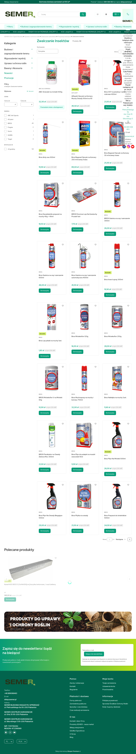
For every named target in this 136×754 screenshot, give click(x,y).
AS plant (10, 119)
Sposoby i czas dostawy (78, 707)
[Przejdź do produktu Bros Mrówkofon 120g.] (84, 317)
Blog (71, 737)
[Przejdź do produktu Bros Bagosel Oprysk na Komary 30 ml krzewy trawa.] (117, 134)
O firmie (73, 734)
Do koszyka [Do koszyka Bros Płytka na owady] (77, 531)
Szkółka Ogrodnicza (77, 731)
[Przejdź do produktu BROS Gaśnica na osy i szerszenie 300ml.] (117, 195)
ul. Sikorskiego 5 (128, 117)
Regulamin (74, 689)
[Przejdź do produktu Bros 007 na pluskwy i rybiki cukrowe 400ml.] (117, 73)
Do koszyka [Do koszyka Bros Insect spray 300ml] (110, 295)
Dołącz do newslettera (94, 654)
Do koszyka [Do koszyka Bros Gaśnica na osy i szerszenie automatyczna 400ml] (77, 290)
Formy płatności (76, 700)
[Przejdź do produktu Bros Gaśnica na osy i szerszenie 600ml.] (51, 256)
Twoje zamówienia (109, 683)
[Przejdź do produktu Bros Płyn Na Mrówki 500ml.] (117, 435)
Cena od (7, 101)
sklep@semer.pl (126, 2)
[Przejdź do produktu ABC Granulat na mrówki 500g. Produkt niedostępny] (51, 73)
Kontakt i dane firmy (77, 721)
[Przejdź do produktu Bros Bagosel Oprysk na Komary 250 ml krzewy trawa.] (84, 134)
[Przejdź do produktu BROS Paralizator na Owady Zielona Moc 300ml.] (51, 435)
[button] (83, 14)
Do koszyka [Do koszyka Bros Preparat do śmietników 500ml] (110, 531)
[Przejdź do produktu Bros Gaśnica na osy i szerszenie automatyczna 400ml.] (84, 256)
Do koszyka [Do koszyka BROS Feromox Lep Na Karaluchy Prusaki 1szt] (77, 229)
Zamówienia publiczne (78, 704)
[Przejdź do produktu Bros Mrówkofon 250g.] (117, 317)
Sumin (10, 131)
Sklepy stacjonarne (11, 2)
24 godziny (11, 149)
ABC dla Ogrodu (13, 115)
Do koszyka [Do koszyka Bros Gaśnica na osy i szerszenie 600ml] (44, 290)
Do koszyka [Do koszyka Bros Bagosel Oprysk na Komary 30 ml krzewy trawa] (110, 168)
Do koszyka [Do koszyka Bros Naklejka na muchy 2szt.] (110, 413)
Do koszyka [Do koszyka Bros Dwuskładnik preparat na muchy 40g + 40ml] (44, 229)
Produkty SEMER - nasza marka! (82, 724)
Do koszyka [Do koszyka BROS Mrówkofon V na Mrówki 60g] (44, 413)
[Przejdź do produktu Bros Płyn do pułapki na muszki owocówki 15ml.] (84, 435)
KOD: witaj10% (20, 32)
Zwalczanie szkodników (48, 36)
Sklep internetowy (67, 751)
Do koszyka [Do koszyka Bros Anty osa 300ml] (44, 172)
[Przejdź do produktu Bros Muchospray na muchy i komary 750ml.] (84, 378)
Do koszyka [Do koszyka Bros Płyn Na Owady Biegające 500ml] (44, 531)
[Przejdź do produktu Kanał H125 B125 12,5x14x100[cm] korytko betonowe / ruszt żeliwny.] (30, 569)
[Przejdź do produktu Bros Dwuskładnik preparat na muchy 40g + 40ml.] (51, 195)
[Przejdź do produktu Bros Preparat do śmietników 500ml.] (117, 496)
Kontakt (73, 686)
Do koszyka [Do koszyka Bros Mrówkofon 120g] (77, 352)
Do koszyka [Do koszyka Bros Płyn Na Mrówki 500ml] (110, 474)
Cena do (23, 101)
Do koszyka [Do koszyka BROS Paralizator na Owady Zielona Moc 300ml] (44, 470)
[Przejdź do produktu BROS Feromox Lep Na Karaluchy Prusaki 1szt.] (84, 195)
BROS (10, 123)
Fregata (10, 127)
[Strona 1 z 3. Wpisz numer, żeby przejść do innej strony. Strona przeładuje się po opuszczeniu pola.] (121, 51)
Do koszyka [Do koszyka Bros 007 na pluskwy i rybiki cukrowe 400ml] (110, 107)
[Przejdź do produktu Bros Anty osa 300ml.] (51, 134)
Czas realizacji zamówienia (79, 710)
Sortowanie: (41, 47)
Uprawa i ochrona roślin (32, 36)
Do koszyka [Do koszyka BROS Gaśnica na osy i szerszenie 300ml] (110, 234)
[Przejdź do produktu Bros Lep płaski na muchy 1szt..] (51, 317)
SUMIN (10, 135)
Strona (116, 52)
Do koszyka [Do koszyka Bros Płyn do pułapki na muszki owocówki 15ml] (77, 470)
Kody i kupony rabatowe (111, 707)
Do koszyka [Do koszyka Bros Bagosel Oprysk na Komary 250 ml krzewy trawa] (77, 172)
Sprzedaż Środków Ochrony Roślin (115, 704)
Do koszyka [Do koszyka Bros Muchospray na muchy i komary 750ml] (77, 413)
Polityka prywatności (110, 700)
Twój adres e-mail (88, 650)
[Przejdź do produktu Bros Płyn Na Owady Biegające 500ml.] (51, 496)
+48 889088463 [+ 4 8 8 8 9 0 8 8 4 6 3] (10, 693)
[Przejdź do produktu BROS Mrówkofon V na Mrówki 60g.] (51, 378)
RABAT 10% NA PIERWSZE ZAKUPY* (44, 32)
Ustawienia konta (108, 686)
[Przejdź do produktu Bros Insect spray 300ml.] (117, 256)
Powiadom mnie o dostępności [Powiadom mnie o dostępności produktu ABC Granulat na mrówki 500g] (51, 107)
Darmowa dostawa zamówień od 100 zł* (54, 2)
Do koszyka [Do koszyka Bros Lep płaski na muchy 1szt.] (44, 356)
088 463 (110, 2)
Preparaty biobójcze (64, 36)
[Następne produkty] (121, 539)
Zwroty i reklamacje (77, 683)
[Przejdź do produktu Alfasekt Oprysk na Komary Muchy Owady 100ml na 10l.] (84, 73)
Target (10, 139)
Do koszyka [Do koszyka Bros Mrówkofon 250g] (110, 352)
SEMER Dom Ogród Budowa (13, 36)
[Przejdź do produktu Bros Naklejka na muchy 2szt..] (117, 378)
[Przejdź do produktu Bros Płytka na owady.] (84, 496)
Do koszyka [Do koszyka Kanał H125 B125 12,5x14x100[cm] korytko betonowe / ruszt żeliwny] (10, 599)
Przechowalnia (107, 689)
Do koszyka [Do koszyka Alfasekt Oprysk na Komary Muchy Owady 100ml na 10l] (77, 111)
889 (105, 2)
